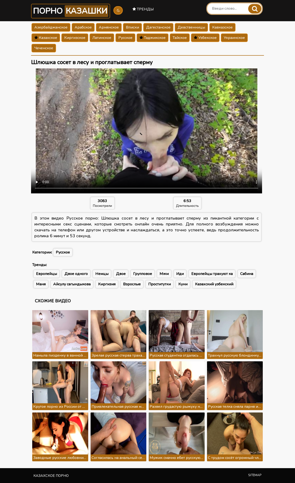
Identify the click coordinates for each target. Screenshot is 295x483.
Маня (41, 284)
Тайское (180, 37)
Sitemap (255, 475)
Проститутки (159, 284)
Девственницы (191, 27)
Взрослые (132, 284)
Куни (182, 284)
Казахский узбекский (214, 284)
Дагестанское (158, 27)
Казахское (45, 37)
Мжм (164, 273)
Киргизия (107, 284)
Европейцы (46, 273)
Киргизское (74, 37)
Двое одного (76, 273)
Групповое (142, 273)
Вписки (132, 27)
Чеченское (43, 48)
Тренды (143, 9)
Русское (125, 37)
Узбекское (205, 37)
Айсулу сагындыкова (72, 284)
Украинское (234, 37)
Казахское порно (51, 475)
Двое (121, 273)
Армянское (109, 27)
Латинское (101, 37)
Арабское (83, 27)
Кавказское (222, 27)
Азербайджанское (51, 27)
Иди (180, 273)
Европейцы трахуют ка (212, 273)
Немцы (101, 273)
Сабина (246, 273)
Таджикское (153, 37)
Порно (70, 11)
